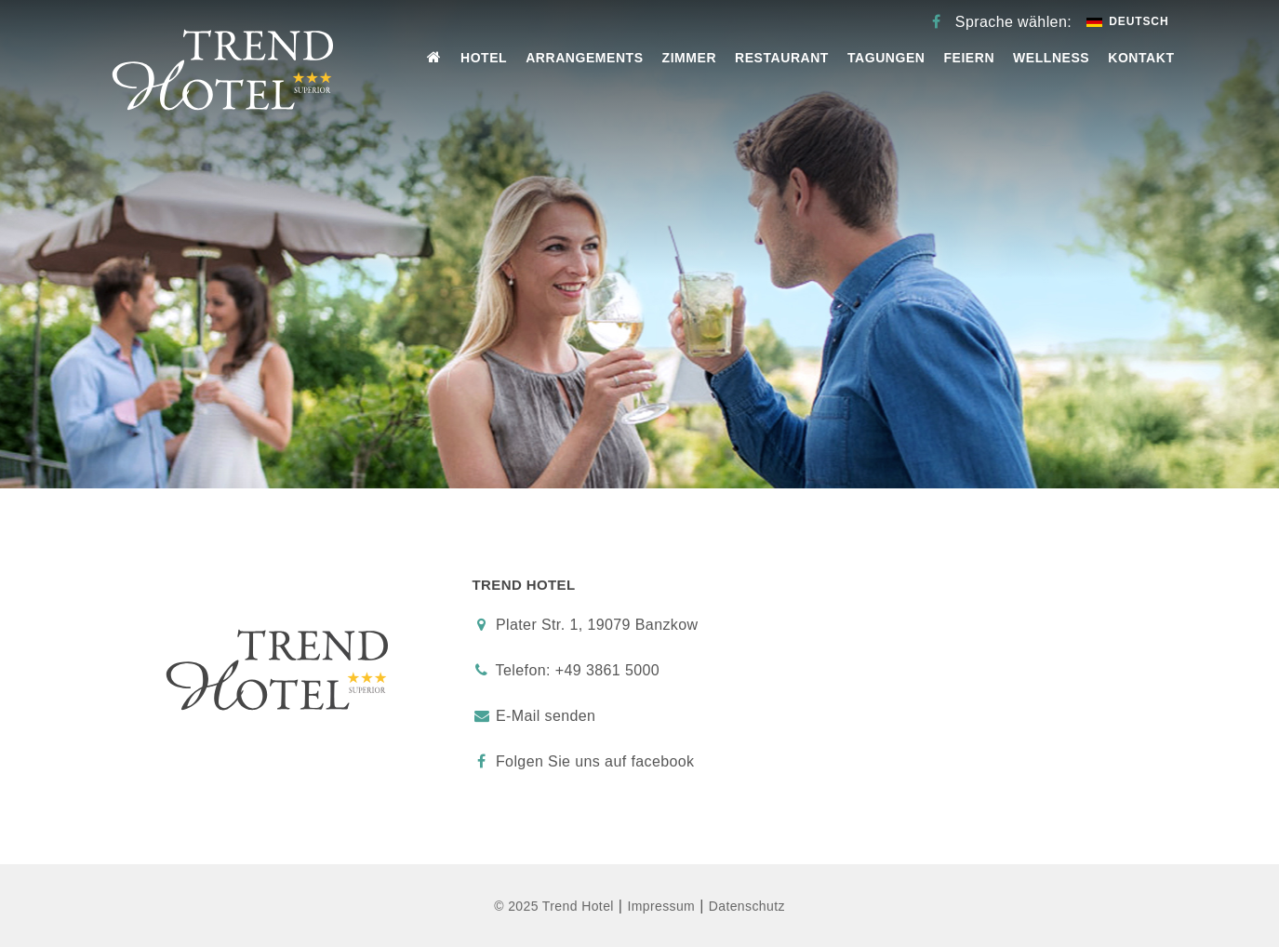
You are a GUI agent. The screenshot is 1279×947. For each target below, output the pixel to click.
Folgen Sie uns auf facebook (584, 761)
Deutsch (1127, 21)
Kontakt (1141, 57)
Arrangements (584, 57)
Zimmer (689, 57)
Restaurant (782, 57)
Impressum (661, 906)
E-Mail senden (545, 716)
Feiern (968, 57)
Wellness (1051, 57)
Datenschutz (747, 906)
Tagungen (886, 57)
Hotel (483, 57)
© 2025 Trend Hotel (554, 906)
